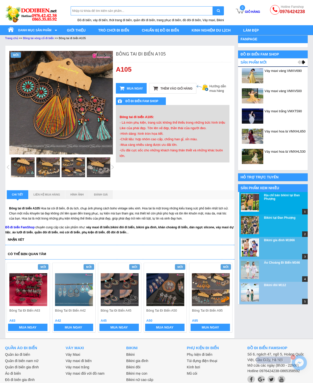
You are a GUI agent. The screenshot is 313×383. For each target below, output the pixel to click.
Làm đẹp (251, 30)
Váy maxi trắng (77, 367)
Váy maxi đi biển (79, 361)
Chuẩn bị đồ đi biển (160, 30)
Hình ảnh (77, 194)
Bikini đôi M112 (275, 285)
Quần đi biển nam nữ (21, 361)
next (226, 298)
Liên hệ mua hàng (47, 194)
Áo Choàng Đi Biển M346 (282, 262)
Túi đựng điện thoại (202, 361)
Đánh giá (101, 194)
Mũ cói (192, 373)
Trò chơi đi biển (113, 30)
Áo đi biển (13, 373)
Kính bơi (193, 367)
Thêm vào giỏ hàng (172, 88)
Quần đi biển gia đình (22, 367)
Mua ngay (131, 88)
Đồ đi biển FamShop (20, 227)
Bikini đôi (133, 367)
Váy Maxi (73, 354)
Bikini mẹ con (136, 373)
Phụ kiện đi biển (199, 354)
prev (13, 298)
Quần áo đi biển (17, 354)
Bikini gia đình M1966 (279, 240)
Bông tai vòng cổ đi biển (38, 38)
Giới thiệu (76, 30)
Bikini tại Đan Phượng (280, 218)
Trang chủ (11, 38)
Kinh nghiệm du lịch (211, 30)
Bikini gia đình (137, 361)
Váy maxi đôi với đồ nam (85, 373)
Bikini (130, 354)
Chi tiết (17, 196)
